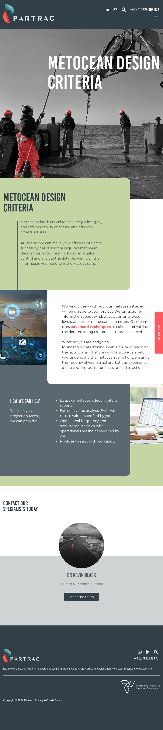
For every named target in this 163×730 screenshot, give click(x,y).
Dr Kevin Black (81, 575)
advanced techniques (91, 327)
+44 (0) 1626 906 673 (144, 9)
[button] (124, 9)
